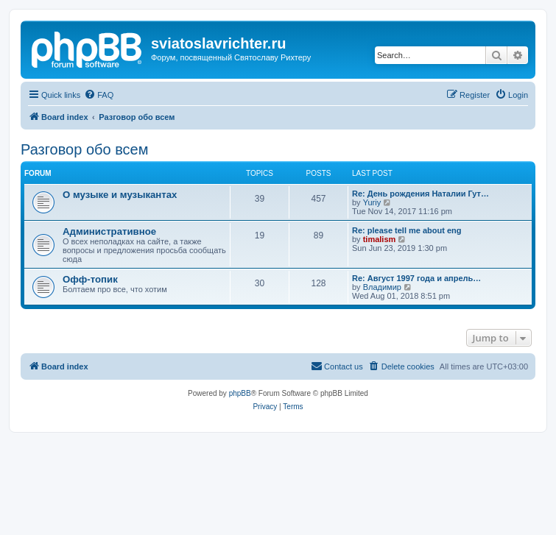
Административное (109, 231)
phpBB (240, 393)
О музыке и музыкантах (120, 194)
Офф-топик (90, 279)
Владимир (382, 287)
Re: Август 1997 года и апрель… (416, 278)
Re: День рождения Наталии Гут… (420, 193)
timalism (379, 239)
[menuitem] (98, 95)
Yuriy (372, 202)
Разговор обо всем (84, 149)
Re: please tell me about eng (407, 230)
